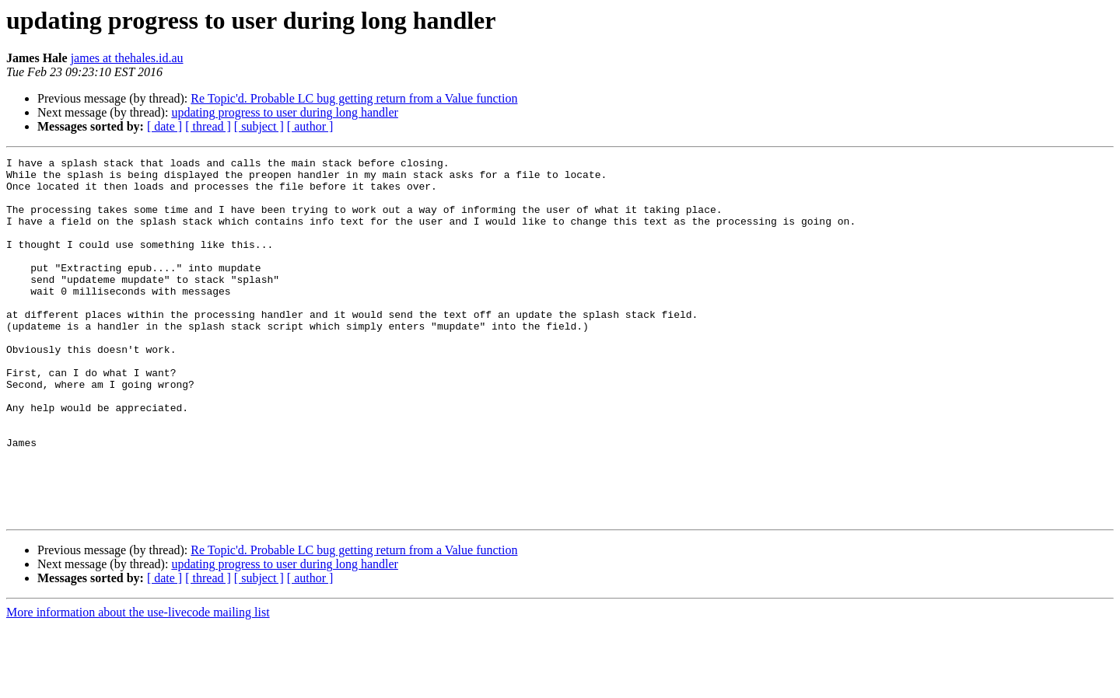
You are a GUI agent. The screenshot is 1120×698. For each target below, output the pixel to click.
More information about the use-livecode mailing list (138, 684)
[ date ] (164, 126)
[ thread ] (208, 126)
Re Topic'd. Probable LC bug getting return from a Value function (354, 98)
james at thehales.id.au (127, 58)
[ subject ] (259, 126)
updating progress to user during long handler (284, 112)
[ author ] (310, 126)
